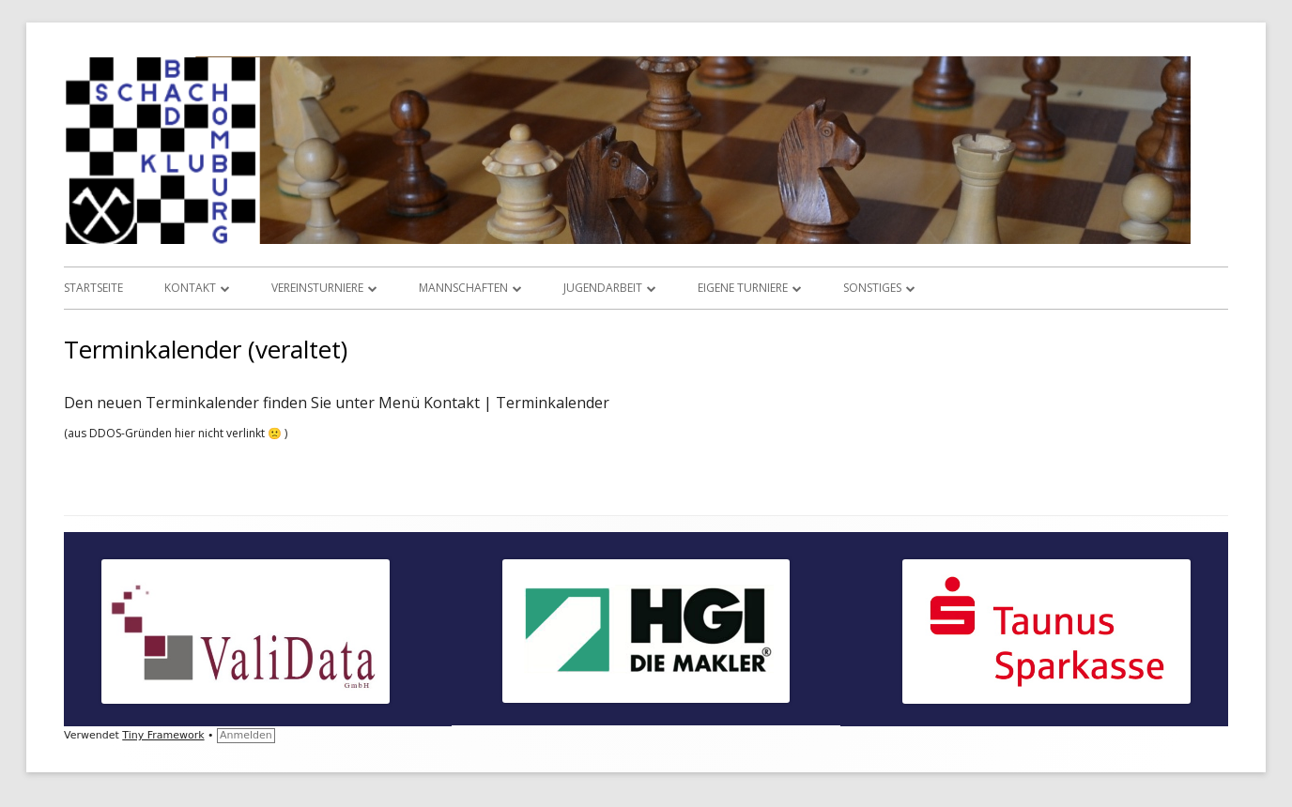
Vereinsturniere (317, 288)
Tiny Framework (163, 735)
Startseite (93, 288)
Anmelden (246, 735)
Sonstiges (872, 288)
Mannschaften (463, 288)
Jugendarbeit (602, 288)
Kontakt (190, 288)
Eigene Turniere (743, 288)
